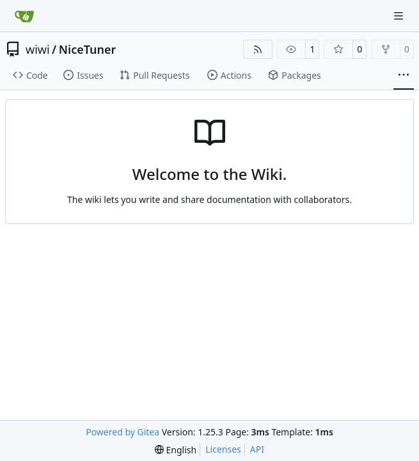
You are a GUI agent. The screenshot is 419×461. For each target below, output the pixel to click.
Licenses (223, 449)
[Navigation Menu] (400, 15)
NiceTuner (87, 49)
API (257, 449)
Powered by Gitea (122, 432)
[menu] (175, 450)
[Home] (24, 16)
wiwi (38, 49)
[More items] (403, 75)
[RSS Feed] (258, 49)
